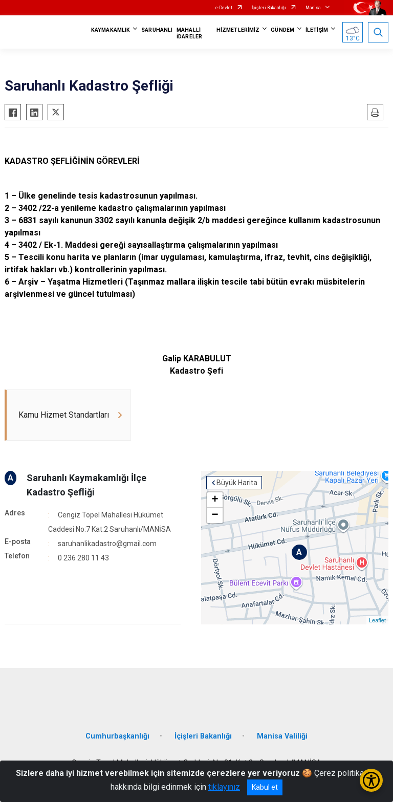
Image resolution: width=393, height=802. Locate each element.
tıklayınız (224, 787)
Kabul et (265, 787)
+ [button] (214, 500)
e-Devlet (223, 7)
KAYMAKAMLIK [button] (110, 30)
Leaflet (377, 620)
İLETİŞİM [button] (316, 30)
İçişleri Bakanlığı (269, 7)
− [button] (214, 515)
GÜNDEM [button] (282, 30)
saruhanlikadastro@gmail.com (107, 543)
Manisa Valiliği (282, 736)
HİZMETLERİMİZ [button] (237, 30)
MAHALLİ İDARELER (189, 33)
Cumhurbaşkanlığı (117, 736)
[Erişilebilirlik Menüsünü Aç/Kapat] (371, 780)
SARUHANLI (156, 30)
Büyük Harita (236, 483)
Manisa (313, 7)
